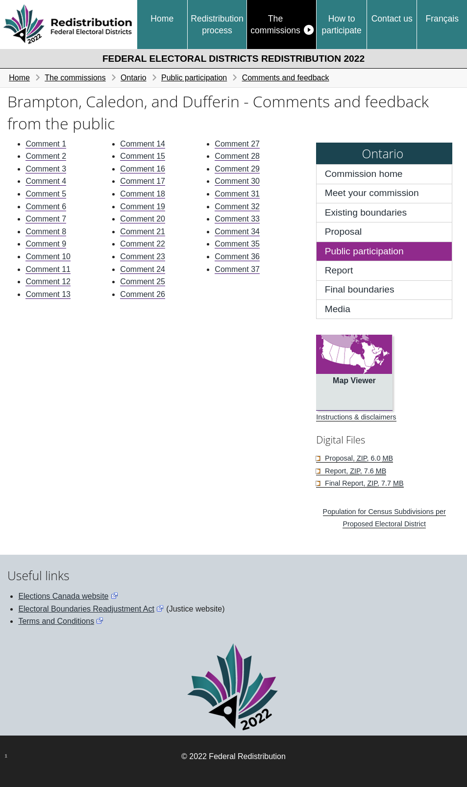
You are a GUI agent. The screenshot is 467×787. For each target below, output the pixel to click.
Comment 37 (237, 269)
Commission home (364, 174)
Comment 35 (237, 244)
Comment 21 (142, 231)
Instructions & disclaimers (356, 417)
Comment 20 (142, 219)
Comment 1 (45, 144)
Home (161, 19)
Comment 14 (142, 144)
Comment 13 (48, 294)
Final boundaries (359, 289)
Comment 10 (48, 256)
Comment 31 (237, 194)
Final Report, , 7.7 (363, 483)
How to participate (342, 24)
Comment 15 (142, 156)
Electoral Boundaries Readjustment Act (86, 609)
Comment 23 (142, 256)
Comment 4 (45, 181)
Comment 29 (237, 169)
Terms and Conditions (56, 621)
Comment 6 (45, 206)
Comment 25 (142, 281)
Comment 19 (142, 206)
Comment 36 (237, 256)
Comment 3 (45, 169)
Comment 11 (48, 269)
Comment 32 (237, 206)
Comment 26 (142, 294)
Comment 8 (45, 231)
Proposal (343, 231)
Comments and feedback (285, 78)
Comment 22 (142, 244)
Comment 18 (142, 194)
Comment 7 (45, 219)
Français (441, 19)
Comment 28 (237, 156)
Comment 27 (237, 144)
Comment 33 (237, 219)
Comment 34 (237, 231)
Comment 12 (48, 281)
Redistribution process (217, 24)
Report (339, 270)
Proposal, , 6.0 (358, 458)
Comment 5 (45, 194)
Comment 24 (142, 269)
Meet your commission (372, 193)
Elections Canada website (63, 596)
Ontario (133, 78)
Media (337, 309)
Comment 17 (142, 181)
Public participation (194, 78)
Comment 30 (237, 181)
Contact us (392, 19)
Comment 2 (45, 156)
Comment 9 (45, 244)
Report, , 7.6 (354, 471)
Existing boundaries (366, 212)
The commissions (275, 24)
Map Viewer (354, 380)
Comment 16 (142, 169)
